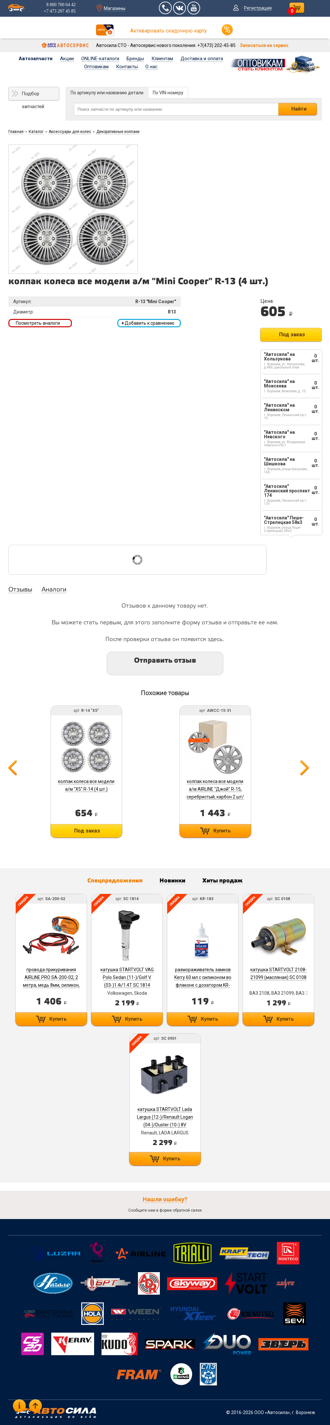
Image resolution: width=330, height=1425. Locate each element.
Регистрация (258, 8)
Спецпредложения (114, 880)
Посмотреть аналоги (38, 323)
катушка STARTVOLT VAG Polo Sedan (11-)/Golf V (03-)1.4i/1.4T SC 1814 (127, 977)
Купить (222, 831)
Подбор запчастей (33, 95)
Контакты (127, 67)
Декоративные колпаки (118, 131)
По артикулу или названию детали (107, 92)
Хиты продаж (222, 880)
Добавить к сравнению (147, 323)
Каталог (36, 131)
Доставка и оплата (201, 58)
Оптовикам (96, 67)
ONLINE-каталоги (100, 58)
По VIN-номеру (168, 92)
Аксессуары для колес (70, 131)
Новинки (172, 880)
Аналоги (54, 590)
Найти (298, 109)
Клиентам (162, 58)
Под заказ (292, 334)
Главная (16, 131)
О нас (151, 67)
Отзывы (20, 590)
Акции (67, 58)
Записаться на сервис (264, 45)
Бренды (135, 58)
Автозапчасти (36, 58)
